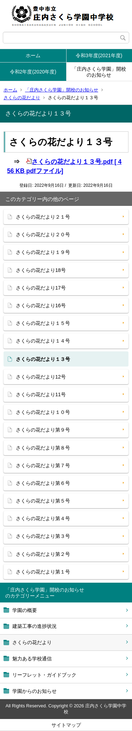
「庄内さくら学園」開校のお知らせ (99, 72)
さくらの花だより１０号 (43, 412)
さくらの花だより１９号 (43, 252)
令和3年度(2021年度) (99, 55)
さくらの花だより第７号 (43, 465)
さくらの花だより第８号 (43, 448)
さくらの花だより (22, 97)
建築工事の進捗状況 (34, 626)
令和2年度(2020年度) (33, 72)
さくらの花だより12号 (41, 377)
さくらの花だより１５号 (43, 323)
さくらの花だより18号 (41, 270)
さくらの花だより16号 (41, 305)
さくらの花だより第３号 (43, 536)
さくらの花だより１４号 (43, 341)
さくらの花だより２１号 (43, 217)
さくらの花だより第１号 (43, 572)
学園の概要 (24, 610)
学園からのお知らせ (34, 691)
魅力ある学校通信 (32, 658)
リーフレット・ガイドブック (44, 675)
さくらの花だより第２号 (43, 554)
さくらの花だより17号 (41, 288)
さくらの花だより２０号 (43, 234)
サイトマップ (66, 725)
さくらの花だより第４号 (43, 518)
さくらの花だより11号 (41, 394)
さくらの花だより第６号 (43, 483)
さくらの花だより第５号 (43, 501)
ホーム (33, 55)
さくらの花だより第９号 (43, 430)
